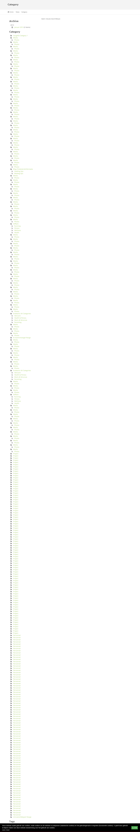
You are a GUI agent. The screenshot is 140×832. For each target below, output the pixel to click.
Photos (16, 40)
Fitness (16, 228)
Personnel (17, 635)
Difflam (15, 224)
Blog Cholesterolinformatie (23, 169)
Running (17, 226)
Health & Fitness (20, 318)
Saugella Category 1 (20, 35)
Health (16, 232)
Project (15, 454)
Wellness (17, 230)
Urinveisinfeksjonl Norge (22, 817)
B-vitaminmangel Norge (22, 338)
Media (15, 38)
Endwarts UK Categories (22, 313)
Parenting (17, 322)
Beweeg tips (18, 173)
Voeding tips (18, 171)
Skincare (17, 316)
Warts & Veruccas (20, 320)
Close (134, 828)
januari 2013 (19, 27)
